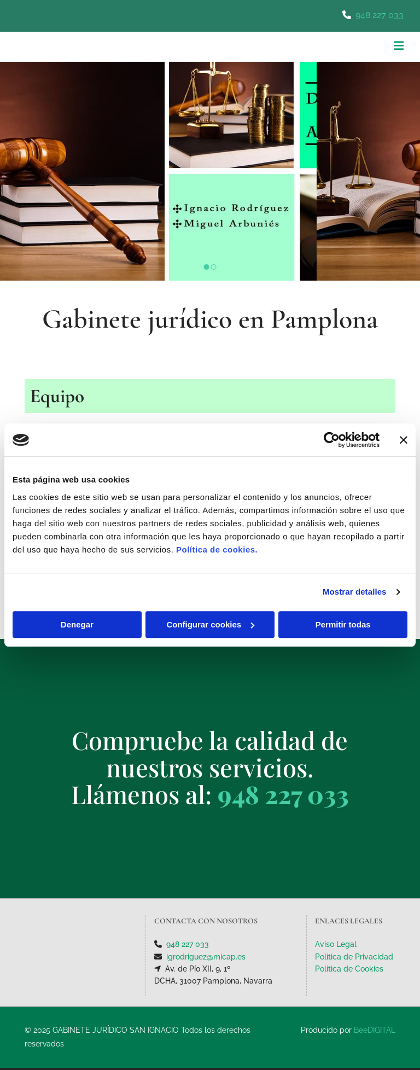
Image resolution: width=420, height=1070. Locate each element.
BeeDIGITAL (374, 1030)
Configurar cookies (210, 624)
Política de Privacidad (354, 956)
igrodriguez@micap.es (206, 956)
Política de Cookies (349, 968)
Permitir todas (343, 624)
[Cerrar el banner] (403, 440)
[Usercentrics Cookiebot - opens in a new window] (332, 440)
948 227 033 (379, 15)
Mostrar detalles (355, 591)
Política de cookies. (217, 549)
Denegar (77, 624)
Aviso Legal (336, 944)
